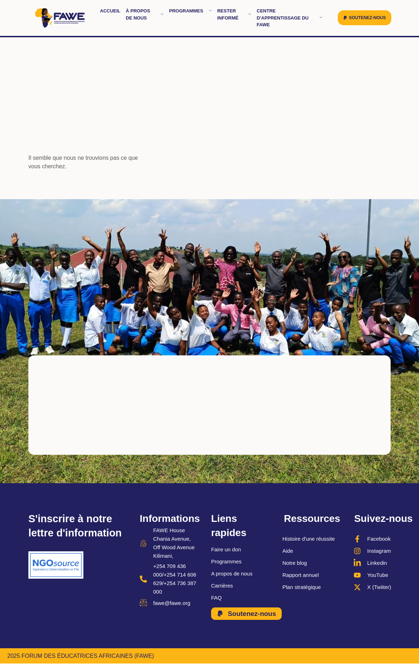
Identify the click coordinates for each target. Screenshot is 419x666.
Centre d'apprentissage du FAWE (290, 17)
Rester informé (234, 14)
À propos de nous (145, 14)
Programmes (190, 10)
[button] (364, 17)
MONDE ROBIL (392, 657)
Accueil (110, 10)
